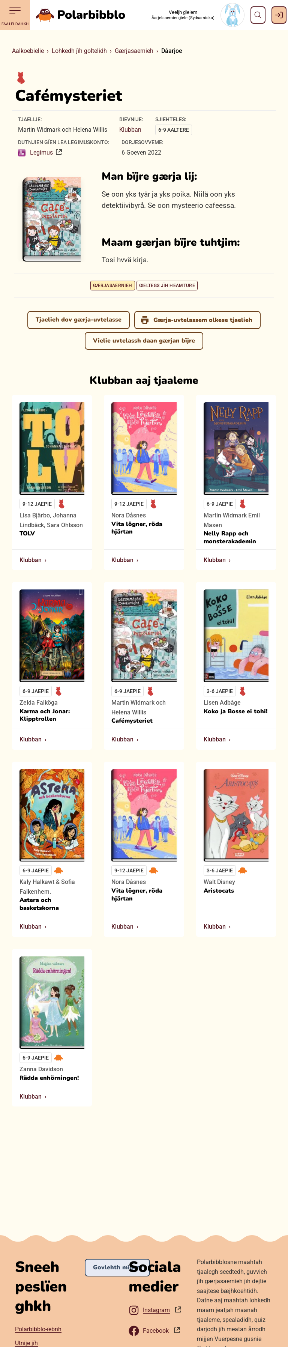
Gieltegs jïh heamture (167, 285)
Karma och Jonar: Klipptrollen (45, 715)
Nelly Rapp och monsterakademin (230, 538)
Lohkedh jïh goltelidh (79, 50)
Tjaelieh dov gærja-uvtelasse (79, 320)
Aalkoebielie (28, 50)
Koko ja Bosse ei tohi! (235, 712)
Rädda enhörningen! (49, 1078)
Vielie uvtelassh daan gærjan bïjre (144, 341)
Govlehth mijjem (117, 1267)
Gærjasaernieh (134, 50)
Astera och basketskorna (39, 905)
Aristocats (219, 891)
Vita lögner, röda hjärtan (136, 528)
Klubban (130, 129)
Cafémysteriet (132, 721)
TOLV (27, 534)
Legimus (36, 153)
